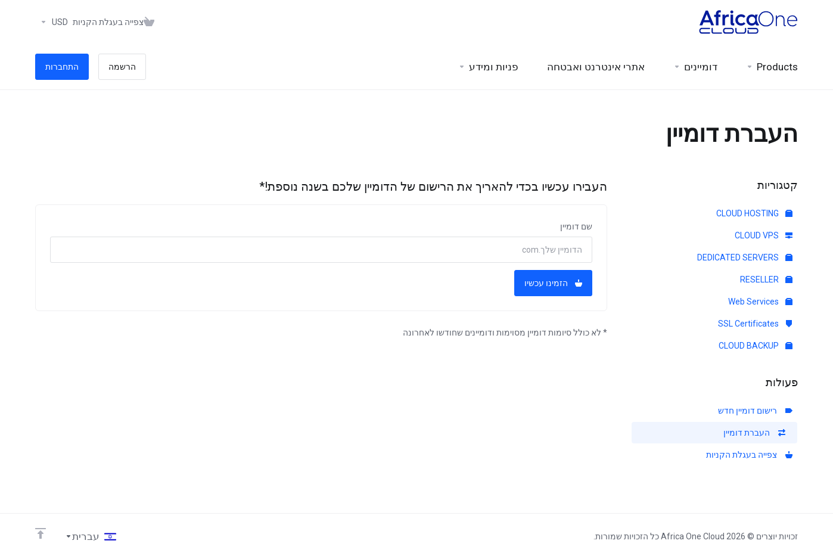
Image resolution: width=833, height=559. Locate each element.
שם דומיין (576, 226)
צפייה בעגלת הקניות (749, 454)
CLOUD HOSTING (754, 213)
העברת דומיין (754, 432)
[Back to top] (40, 533)
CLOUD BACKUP (755, 345)
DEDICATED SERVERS (744, 257)
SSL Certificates (755, 323)
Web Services (760, 301)
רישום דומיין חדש (755, 410)
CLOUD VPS (763, 235)
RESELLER (766, 279)
